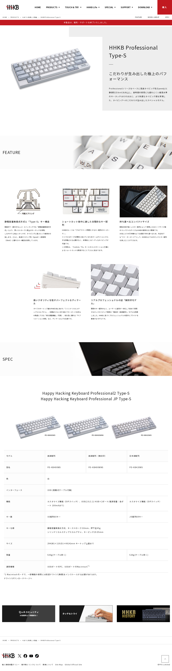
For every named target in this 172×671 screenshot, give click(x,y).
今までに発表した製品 (29, 17)
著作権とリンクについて (31, 664)
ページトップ (165, 659)
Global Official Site (73, 664)
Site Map (59, 664)
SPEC (167, 17)
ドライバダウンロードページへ (18, 578)
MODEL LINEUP (153, 17)
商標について (48, 664)
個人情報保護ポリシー (11, 664)
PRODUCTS (15, 17)
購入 (164, 7)
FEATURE (138, 17)
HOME (38, 7)
